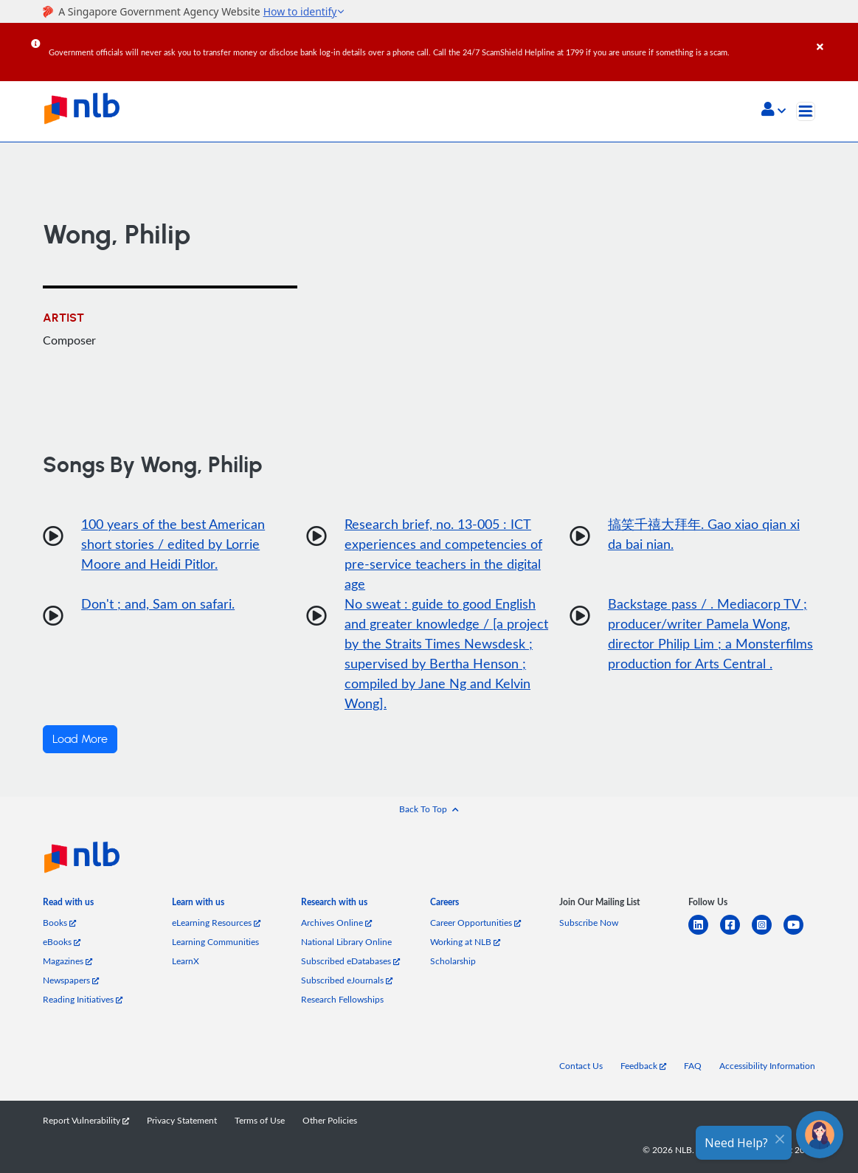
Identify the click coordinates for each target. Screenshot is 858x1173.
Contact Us (581, 1065)
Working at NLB (465, 941)
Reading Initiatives (82, 999)
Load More (80, 739)
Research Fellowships (342, 999)
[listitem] (68, 905)
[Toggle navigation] (805, 111)
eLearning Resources (216, 922)
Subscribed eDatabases (350, 961)
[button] (773, 111)
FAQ (693, 1065)
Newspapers (71, 980)
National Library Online (346, 941)
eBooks (61, 941)
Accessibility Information (767, 1065)
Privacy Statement (182, 1120)
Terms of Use (260, 1120)
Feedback (643, 1065)
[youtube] (799, 933)
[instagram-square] (767, 933)
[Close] (834, 36)
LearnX (185, 961)
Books (59, 922)
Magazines (67, 961)
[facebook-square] (736, 933)
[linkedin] (704, 933)
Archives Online (336, 922)
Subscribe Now (588, 922)
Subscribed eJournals (346, 980)
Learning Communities (215, 941)
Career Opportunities (475, 922)
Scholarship (453, 961)
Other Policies (329, 1120)
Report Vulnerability (86, 1120)
